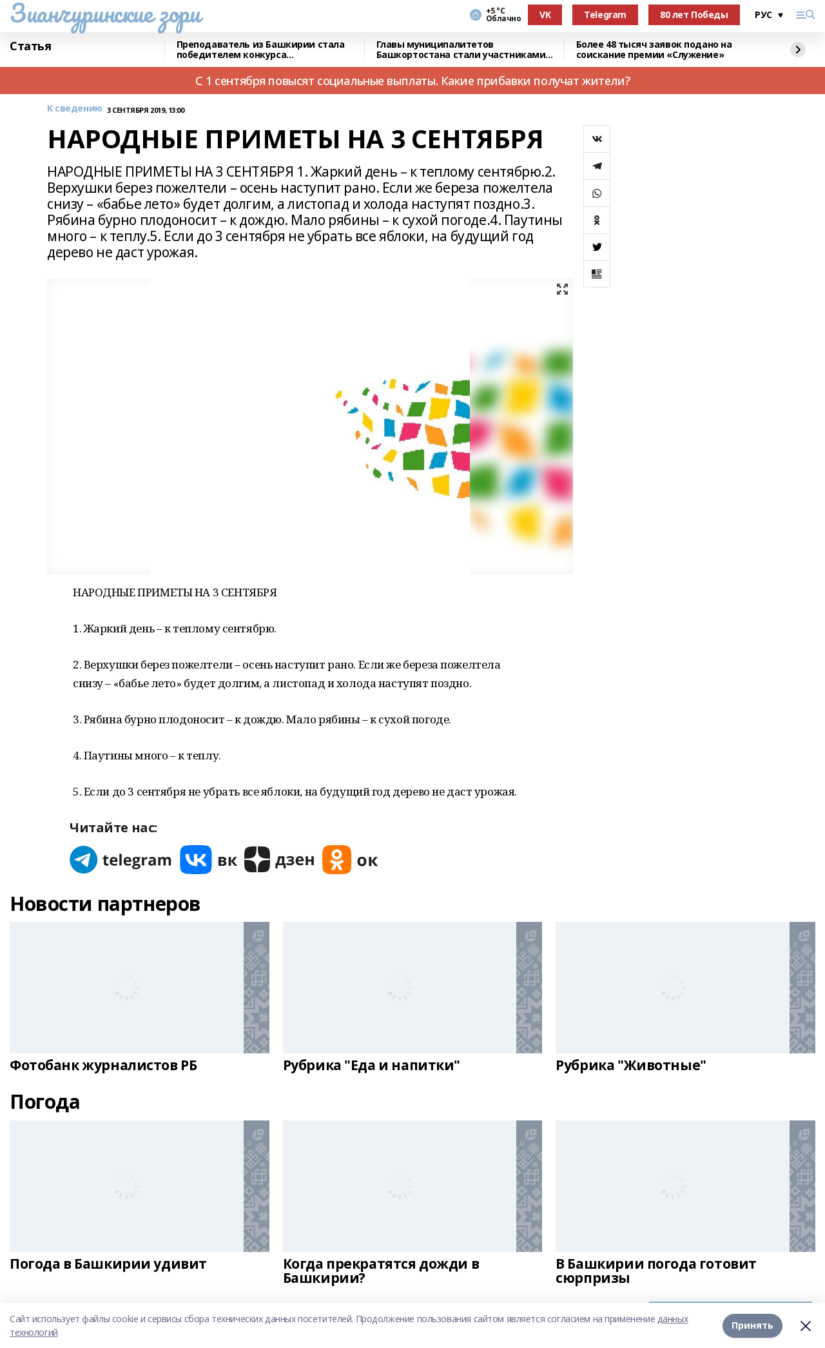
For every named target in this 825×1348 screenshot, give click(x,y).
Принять (752, 1325)
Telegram (605, 14)
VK (544, 14)
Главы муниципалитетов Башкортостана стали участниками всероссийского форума (461, 50)
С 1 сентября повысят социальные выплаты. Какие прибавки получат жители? (412, 80)
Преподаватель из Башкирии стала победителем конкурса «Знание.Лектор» (261, 50)
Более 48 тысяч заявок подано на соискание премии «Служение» (654, 50)
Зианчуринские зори (105, 13)
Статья (30, 46)
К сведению (74, 108)
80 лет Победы (694, 14)
